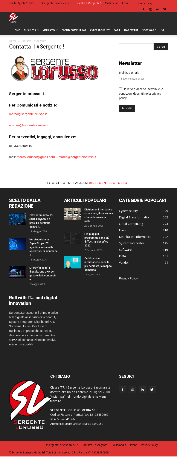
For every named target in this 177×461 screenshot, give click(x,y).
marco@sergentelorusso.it (28, 114)
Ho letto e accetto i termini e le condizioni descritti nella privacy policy (141, 93)
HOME (16, 30)
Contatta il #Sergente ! (88, 3)
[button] (163, 30)
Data (116, 30)
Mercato (50, 30)
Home (13, 41)
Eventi (125, 3)
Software (149, 30)
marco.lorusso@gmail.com (36, 157)
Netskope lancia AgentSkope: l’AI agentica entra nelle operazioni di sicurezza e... (43, 247)
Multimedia (111, 3)
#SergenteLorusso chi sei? (56, 3)
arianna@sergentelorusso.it (29, 125)
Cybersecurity (100, 30)
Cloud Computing (73, 30)
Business (31, 30)
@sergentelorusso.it (111, 182)
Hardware (131, 30)
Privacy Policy (145, 3)
